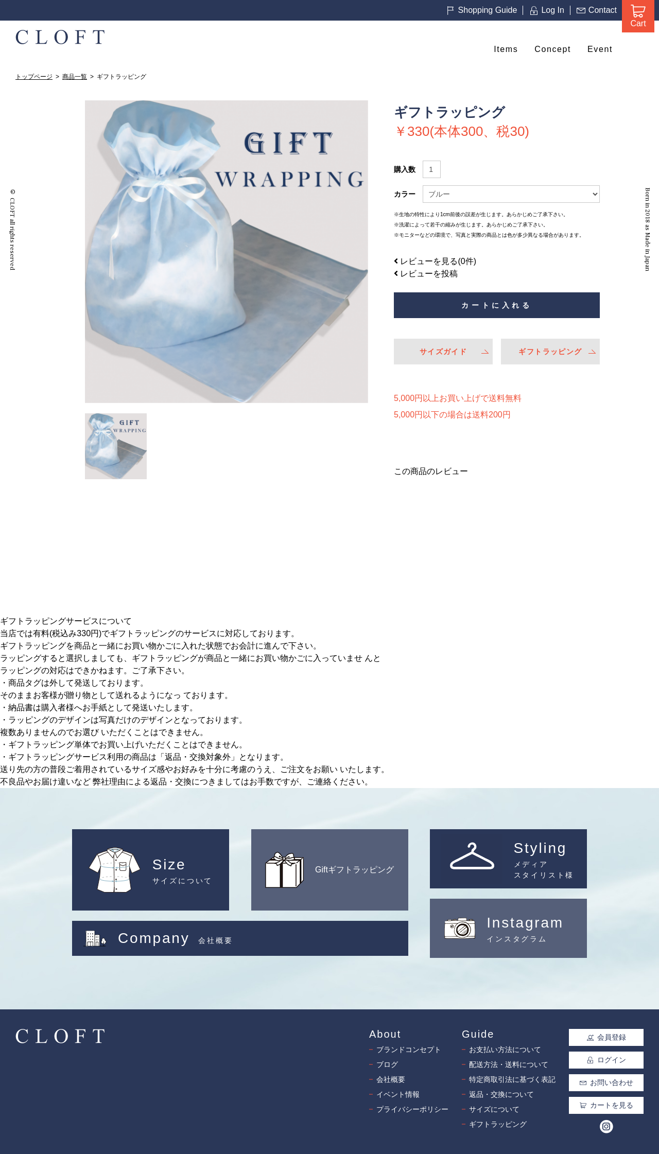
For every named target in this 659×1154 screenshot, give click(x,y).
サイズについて (494, 1109)
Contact (597, 10)
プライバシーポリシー (412, 1109)
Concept (552, 49)
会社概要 (390, 1079)
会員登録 (606, 1037)
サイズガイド (443, 351)
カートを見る (606, 1105)
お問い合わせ (606, 1082)
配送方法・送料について (508, 1064)
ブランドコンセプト (408, 1049)
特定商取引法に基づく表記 (512, 1079)
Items (506, 49)
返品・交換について (501, 1094)
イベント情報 (398, 1094)
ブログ (387, 1064)
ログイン (606, 1060)
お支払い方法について (505, 1049)
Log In (546, 10)
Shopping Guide (481, 10)
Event (600, 49)
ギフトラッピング (550, 351)
